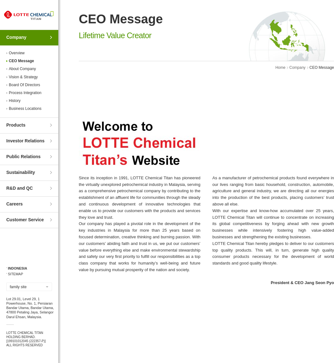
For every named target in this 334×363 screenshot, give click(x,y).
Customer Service (25, 219)
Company (16, 37)
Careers (14, 203)
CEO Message (21, 61)
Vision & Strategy (23, 77)
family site (18, 287)
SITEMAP (15, 274)
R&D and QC (19, 188)
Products (16, 125)
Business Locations (25, 108)
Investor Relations (25, 140)
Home (280, 67)
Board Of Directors (24, 85)
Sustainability (20, 172)
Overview (17, 53)
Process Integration (25, 93)
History (14, 100)
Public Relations (23, 156)
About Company (22, 69)
